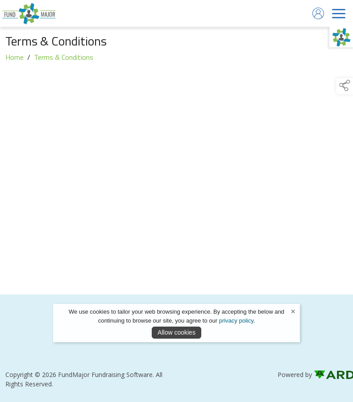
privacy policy (236, 320)
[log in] (318, 13)
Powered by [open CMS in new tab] (295, 374)
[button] (344, 86)
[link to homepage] (29, 13)
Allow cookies (176, 332)
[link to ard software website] (331, 374)
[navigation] (338, 13)
